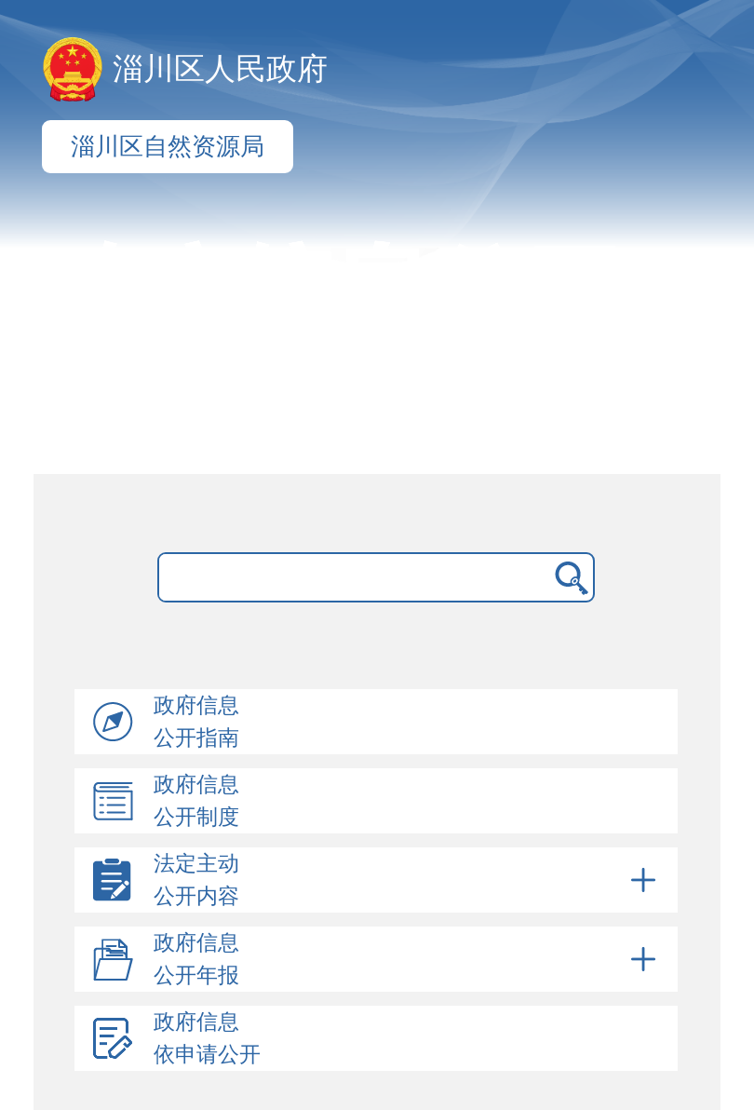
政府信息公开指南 (196, 722)
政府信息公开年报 (408, 959)
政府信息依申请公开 (207, 1038)
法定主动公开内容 (408, 880)
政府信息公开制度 (196, 801)
